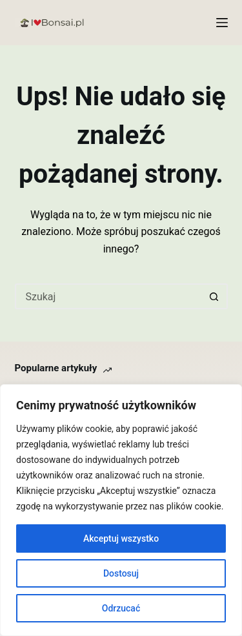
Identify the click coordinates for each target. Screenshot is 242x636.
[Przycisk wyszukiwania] (215, 296)
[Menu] (222, 22)
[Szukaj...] (108, 296)
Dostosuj (121, 573)
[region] (121, 510)
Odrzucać (121, 608)
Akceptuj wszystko (121, 538)
